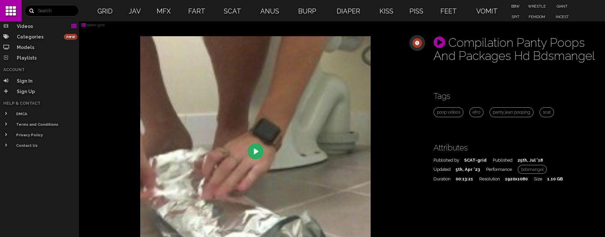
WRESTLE (537, 6)
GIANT (562, 6)
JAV (135, 11)
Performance (499, 169)
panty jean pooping (511, 112)
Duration (442, 178)
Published (503, 160)
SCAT (232, 11)
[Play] (255, 151)
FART (196, 11)
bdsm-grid (93, 25)
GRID (105, 11)
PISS (416, 11)
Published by (446, 160)
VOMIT (487, 11)
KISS (386, 11)
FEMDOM (537, 17)
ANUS (269, 11)
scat (547, 112)
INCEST (562, 17)
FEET (448, 11)
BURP (307, 11)
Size (538, 178)
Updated (442, 169)
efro (476, 112)
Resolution (489, 178)
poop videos (448, 112)
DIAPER (348, 11)
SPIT (515, 17)
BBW (515, 6)
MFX (164, 11)
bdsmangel (532, 169)
